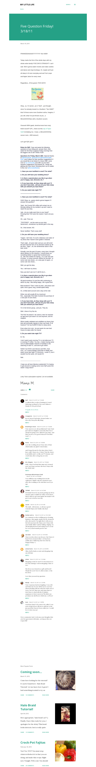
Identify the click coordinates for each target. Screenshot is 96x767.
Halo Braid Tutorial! (28, 707)
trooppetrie (28, 416)
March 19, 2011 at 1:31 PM (38, 582)
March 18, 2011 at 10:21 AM (43, 515)
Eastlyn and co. (29, 515)
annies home (29, 549)
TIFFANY (27, 490)
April (26, 400)
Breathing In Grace (30, 426)
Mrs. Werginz (29, 462)
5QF (26, 390)
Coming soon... (31, 672)
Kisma (27, 442)
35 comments (30, 765)
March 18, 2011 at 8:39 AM (34, 476)
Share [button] (52, 390)
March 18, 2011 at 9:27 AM (38, 490)
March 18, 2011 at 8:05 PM (41, 549)
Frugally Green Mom (31, 409)
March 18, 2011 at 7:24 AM (36, 400)
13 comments (30, 732)
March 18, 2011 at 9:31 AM (38, 504)
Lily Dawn (28, 534)
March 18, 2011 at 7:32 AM (44, 426)
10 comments (30, 695)
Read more (45, 695)
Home (22, 9)
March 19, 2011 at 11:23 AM (37, 559)
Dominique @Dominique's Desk (34, 474)
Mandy (27, 582)
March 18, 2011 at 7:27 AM (40, 416)
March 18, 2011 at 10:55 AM (40, 534)
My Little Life (27, 4)
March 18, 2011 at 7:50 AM (37, 442)
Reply (27, 412)
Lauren (27, 504)
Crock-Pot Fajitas (33, 742)
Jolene (27, 559)
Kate (26, 602)
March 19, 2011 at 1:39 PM (36, 602)
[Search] (68, 5)
